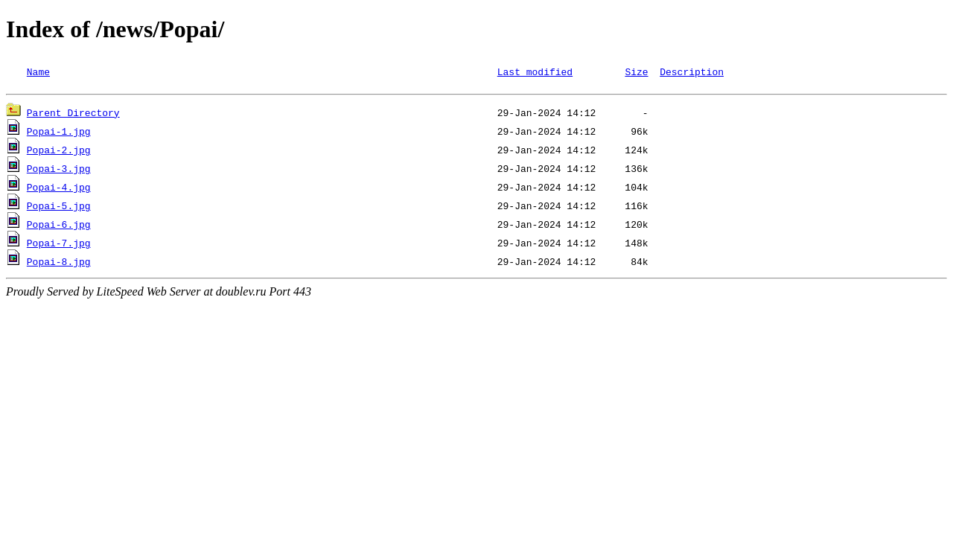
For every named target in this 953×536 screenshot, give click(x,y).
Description (692, 71)
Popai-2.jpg (59, 152)
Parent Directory (73, 114)
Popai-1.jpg (59, 133)
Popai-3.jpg (59, 170)
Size (636, 71)
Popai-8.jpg (59, 263)
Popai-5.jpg (59, 207)
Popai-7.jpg (59, 245)
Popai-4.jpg (59, 189)
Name (38, 71)
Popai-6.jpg (59, 226)
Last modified (535, 71)
